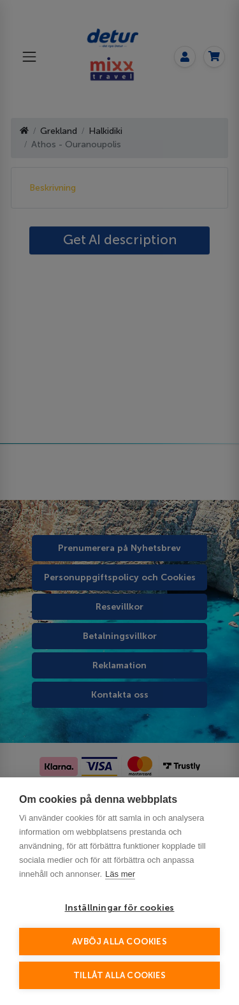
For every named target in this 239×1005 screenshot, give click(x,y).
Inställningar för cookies (120, 907)
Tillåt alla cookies (119, 975)
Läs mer (120, 874)
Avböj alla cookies (119, 941)
